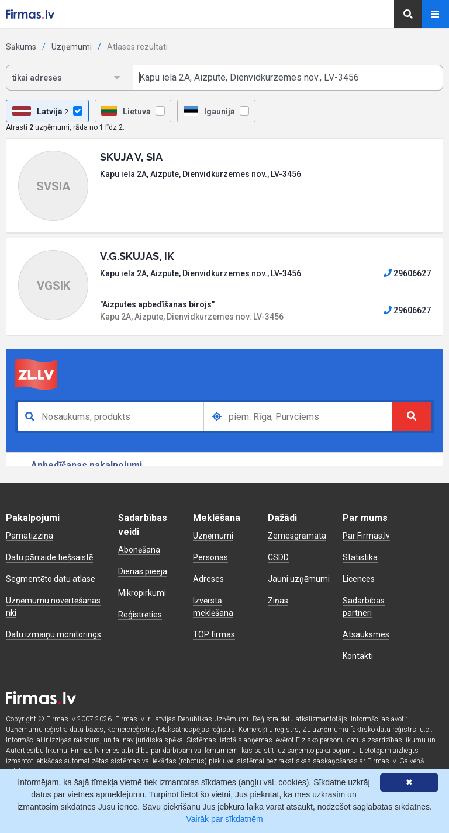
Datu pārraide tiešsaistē (49, 557)
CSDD (278, 557)
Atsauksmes (366, 634)
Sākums (21, 46)
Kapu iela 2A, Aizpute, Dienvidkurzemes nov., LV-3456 (200, 174)
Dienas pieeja (142, 571)
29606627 (407, 273)
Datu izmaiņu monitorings (53, 634)
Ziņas (278, 600)
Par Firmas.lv (366, 535)
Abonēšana (139, 549)
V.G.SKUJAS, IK (137, 256)
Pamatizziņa (29, 535)
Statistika (360, 557)
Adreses (208, 579)
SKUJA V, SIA (131, 157)
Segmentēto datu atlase (50, 579)
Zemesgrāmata (297, 535)
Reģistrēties (140, 614)
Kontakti (358, 656)
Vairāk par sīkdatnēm (224, 819)
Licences (359, 579)
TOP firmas (214, 634)
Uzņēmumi (71, 46)
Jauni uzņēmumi (299, 579)
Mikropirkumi (142, 593)
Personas (210, 557)
